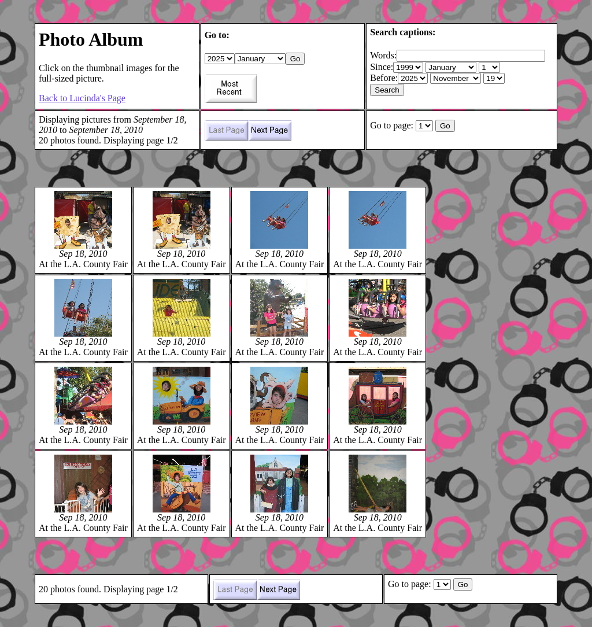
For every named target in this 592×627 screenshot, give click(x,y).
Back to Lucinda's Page (82, 98)
